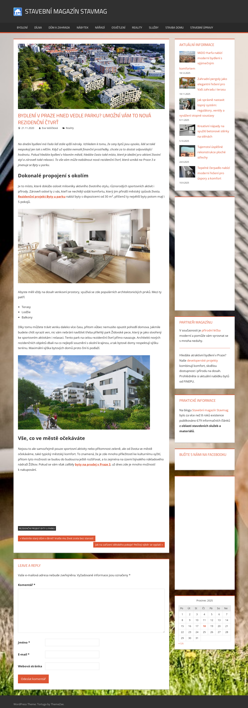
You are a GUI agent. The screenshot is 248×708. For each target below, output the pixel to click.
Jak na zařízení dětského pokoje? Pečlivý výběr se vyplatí (128, 545)
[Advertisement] (91, 501)
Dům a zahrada (59, 27)
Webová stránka (30, 666)
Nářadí (100, 27)
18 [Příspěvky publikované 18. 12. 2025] (204, 626)
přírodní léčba (211, 330)
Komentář (26, 585)
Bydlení (22, 27)
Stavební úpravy (201, 27)
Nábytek (82, 27)
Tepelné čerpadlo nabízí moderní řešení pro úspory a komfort (213, 173)
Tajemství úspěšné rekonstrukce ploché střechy (211, 152)
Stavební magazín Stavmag (66, 11)
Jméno (24, 642)
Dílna (38, 27)
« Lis (181, 643)
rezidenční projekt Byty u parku (37, 528)
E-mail (23, 654)
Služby (154, 27)
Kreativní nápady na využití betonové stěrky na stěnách (213, 131)
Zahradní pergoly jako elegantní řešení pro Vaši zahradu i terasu (212, 84)
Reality (137, 27)
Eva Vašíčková (50, 128)
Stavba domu (174, 27)
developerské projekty (202, 360)
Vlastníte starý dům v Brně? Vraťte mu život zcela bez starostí (57, 538)
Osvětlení (118, 27)
